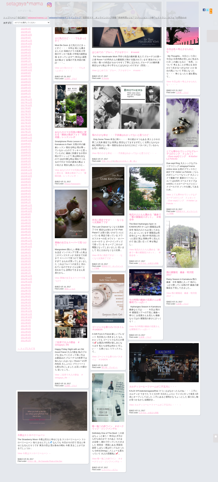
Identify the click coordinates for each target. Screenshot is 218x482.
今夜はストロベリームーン (31, 435)
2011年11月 (26, 314)
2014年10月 (26, 211)
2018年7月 (26, 79)
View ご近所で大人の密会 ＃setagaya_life (69, 376)
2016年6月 (26, 152)
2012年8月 (26, 288)
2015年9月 (26, 179)
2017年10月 (26, 105)
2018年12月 (26, 64)
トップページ (9, 17)
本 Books (105, 78)
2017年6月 (26, 117)
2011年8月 (26, 323)
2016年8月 (26, 146)
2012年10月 (26, 282)
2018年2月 (26, 93)
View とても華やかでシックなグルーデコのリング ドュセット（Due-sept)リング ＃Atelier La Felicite (181, 199)
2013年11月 (26, 243)
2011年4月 (26, 335)
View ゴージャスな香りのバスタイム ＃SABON (107, 358)
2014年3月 (26, 232)
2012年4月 (26, 299)
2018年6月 (26, 82)
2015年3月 (26, 196)
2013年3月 (26, 267)
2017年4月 (26, 123)
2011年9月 (26, 320)
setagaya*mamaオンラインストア (65, 17)
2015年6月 (26, 187)
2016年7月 (26, 149)
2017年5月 (26, 120)
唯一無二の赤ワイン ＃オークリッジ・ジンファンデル (108, 427)
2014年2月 (26, 234)
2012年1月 (26, 308)
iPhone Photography (72, 184)
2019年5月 (26, 49)
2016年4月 (26, 158)
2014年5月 (26, 226)
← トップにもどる (26, 348)
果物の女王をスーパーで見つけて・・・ (71, 243)
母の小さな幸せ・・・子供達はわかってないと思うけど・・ (122, 135)
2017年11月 (26, 102)
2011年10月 (26, 317)
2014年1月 (26, 238)
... (135, 321)
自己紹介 (22, 17)
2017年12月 (26, 99)
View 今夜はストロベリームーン (34, 453)
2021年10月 (26, 43)
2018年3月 (26, 90)
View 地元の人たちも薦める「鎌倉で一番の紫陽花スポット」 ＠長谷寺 (145, 252)
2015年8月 (26, 182)
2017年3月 (26, 126)
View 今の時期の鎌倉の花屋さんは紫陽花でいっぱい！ (144, 327)
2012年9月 (26, 285)
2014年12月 (26, 205)
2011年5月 (26, 332)
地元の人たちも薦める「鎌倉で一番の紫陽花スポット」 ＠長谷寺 (145, 217)
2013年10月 (26, 246)
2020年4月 (26, 46)
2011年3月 (26, 337)
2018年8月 (26, 76)
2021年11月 (26, 40)
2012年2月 (26, 305)
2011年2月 (26, 340)
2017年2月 (26, 129)
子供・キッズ (107, 161)
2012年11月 (26, 279)
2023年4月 (26, 29)
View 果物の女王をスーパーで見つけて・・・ (70, 279)
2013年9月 (26, 249)
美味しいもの (70, 289)
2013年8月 (26, 252)
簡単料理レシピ (125, 17)
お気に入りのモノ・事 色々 (125, 161)
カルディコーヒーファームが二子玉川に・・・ (153, 386)
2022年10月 (26, 35)
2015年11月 (26, 173)
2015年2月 (26, 199)
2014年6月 (26, 223)
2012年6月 (26, 293)
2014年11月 (26, 208)
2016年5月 (26, 155)
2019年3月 (26, 55)
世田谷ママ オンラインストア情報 (99, 17)
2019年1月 (26, 61)
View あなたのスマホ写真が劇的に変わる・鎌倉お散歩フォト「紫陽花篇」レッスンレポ (70, 173)
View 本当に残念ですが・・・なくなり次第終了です (107, 256)
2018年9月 (26, 73)
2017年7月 (26, 114)
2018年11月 (26, 67)
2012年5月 (26, 296)
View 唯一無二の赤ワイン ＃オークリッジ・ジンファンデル (107, 460)
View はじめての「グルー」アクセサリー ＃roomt (117, 70)
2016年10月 (26, 140)
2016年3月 (26, 161)
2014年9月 (26, 214)
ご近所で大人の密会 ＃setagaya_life (67, 343)
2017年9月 (26, 108)
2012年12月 (26, 276)
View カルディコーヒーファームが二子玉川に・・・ (155, 405)
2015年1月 (26, 202)
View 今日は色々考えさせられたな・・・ (181, 83)
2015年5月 (26, 191)
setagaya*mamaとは (37, 17)
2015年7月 (26, 185)
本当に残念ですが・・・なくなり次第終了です (108, 221)
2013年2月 (26, 270)
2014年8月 (26, 217)
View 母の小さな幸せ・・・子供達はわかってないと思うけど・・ (124, 153)
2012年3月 (26, 302)
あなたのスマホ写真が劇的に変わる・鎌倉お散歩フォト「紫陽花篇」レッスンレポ (71, 134)
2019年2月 (26, 58)
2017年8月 (26, 111)
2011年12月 (26, 311)
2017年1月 (26, 132)
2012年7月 (26, 290)
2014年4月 (26, 229)
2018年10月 (26, 70)
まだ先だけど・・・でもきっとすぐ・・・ (71, 39)
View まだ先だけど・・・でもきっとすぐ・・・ (70, 69)
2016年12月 (26, 135)
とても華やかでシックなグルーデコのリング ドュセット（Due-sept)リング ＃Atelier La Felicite (182, 155)
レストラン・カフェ (164, 17)
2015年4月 (26, 193)
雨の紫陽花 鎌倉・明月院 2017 (181, 273)
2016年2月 (26, 164)
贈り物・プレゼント (110, 367)
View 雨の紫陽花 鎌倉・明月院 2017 (182, 294)
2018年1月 (26, 96)
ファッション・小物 (144, 17)
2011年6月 (26, 329)
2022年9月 (26, 38)
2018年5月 (26, 85)
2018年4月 (26, 88)
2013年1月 (26, 273)
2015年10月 (26, 176)
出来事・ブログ (71, 79)
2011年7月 (26, 326)
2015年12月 (26, 170)
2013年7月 (26, 255)
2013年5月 (26, 261)
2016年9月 (26, 143)
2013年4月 (26, 264)
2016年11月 (26, 137)
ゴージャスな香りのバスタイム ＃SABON (109, 328)
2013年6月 (26, 258)
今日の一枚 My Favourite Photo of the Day (44, 461)
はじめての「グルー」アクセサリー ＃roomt (115, 52)
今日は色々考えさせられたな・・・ (180, 50)
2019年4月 (26, 52)
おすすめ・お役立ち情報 (148, 263)
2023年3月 (26, 32)
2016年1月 (26, 167)
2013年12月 (26, 240)
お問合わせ (181, 17)
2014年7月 (26, 220)
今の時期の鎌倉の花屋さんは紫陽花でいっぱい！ (145, 300)
